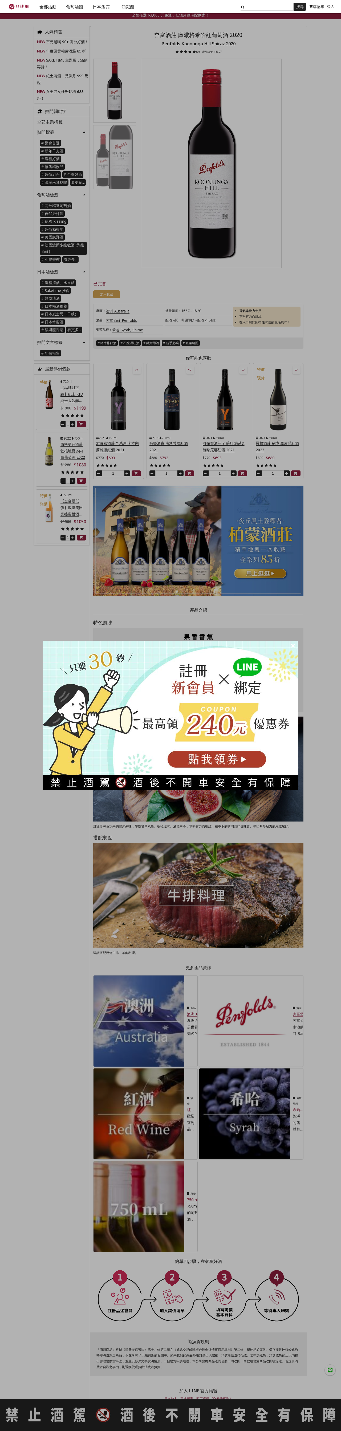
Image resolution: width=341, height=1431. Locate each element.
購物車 (316, 6)
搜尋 (300, 6)
